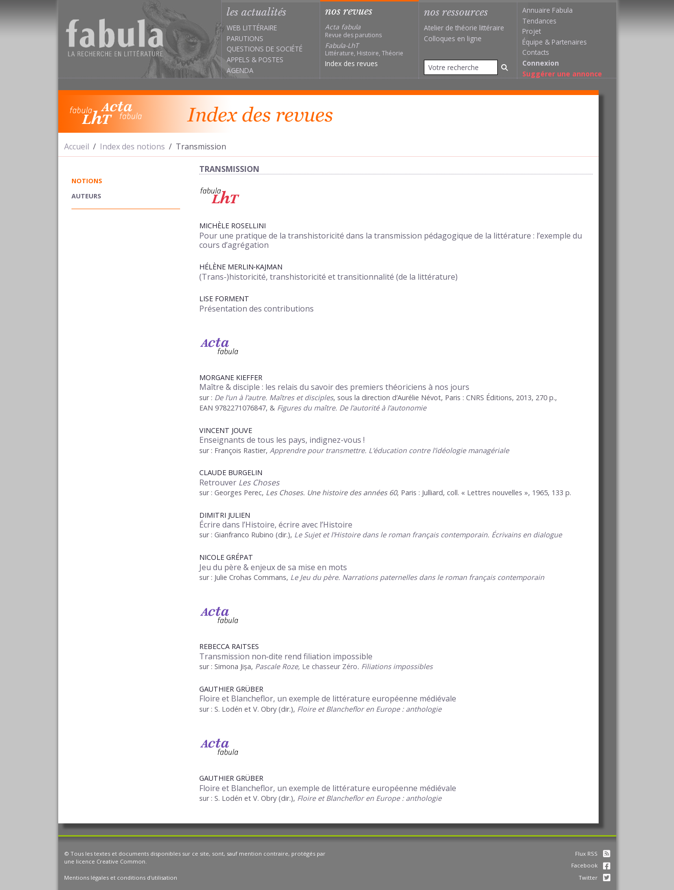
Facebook (590, 865)
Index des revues (351, 63)
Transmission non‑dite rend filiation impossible (285, 656)
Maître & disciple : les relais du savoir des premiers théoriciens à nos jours (334, 387)
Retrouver (239, 482)
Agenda (240, 70)
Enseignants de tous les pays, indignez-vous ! (282, 439)
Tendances (539, 20)
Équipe (532, 42)
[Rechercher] (504, 67)
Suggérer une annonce (562, 73)
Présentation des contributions (256, 308)
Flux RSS (592, 853)
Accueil (76, 146)
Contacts (535, 52)
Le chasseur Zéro (328, 666)
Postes (270, 59)
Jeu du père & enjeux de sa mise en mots (273, 567)
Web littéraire (252, 27)
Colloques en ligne (453, 38)
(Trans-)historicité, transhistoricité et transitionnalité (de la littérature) (328, 276)
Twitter (594, 877)
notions (86, 180)
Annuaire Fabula (547, 10)
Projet (531, 31)
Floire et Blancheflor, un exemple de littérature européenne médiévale (327, 698)
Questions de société (264, 48)
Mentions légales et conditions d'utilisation (120, 877)
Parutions (245, 38)
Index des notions (132, 146)
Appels (238, 59)
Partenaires (569, 42)
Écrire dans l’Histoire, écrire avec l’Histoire (275, 524)
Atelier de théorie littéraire (464, 27)
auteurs (86, 196)
